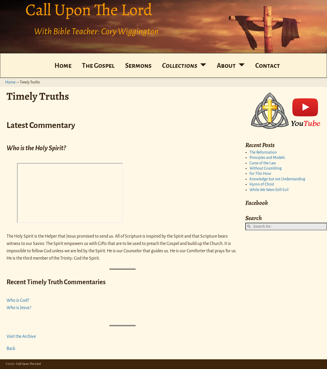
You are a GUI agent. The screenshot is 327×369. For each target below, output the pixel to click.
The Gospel (98, 65)
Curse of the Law (263, 163)
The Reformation (263, 152)
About (226, 65)
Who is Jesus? (19, 307)
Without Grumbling (266, 168)
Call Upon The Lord (28, 364)
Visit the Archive (21, 336)
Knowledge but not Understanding (277, 179)
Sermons (138, 65)
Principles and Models (267, 157)
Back (11, 348)
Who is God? (18, 300)
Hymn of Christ (262, 184)
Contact (267, 65)
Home (62, 65)
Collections (179, 65)
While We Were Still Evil (269, 190)
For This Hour (260, 173)
